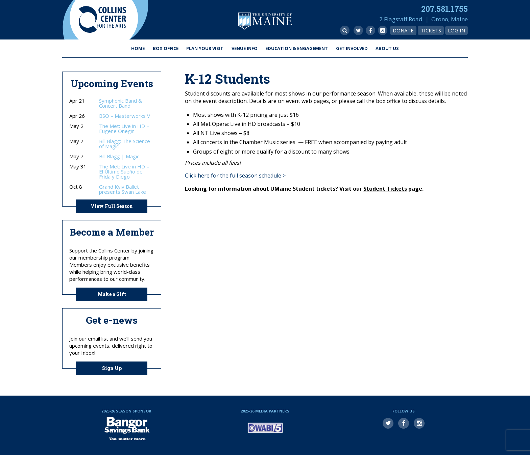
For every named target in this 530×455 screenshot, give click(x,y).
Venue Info (245, 48)
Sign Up (112, 368)
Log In (456, 30)
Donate (403, 30)
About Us (387, 48)
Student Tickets (385, 188)
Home (138, 48)
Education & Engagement (296, 48)
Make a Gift (112, 294)
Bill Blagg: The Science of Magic (124, 144)
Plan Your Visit (204, 48)
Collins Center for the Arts (102, 19)
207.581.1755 (444, 9)
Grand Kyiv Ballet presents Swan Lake (122, 189)
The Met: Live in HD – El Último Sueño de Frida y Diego (124, 171)
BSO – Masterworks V (124, 115)
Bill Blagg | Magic (119, 156)
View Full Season (112, 206)
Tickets (430, 30)
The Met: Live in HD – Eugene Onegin (124, 129)
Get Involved (352, 48)
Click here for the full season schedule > (235, 175)
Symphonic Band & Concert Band (120, 103)
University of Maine (265, 21)
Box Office (165, 48)
